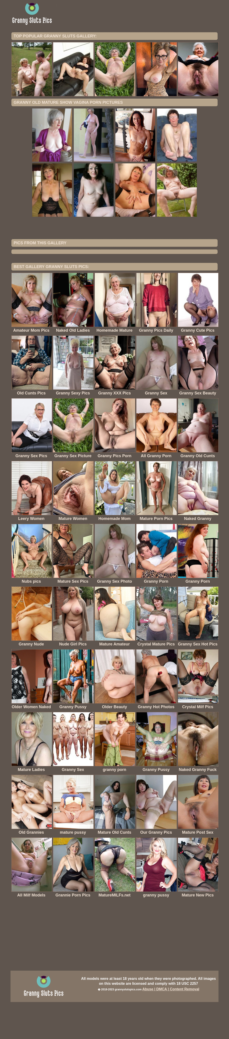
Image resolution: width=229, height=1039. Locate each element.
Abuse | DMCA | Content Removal (170, 1026)
